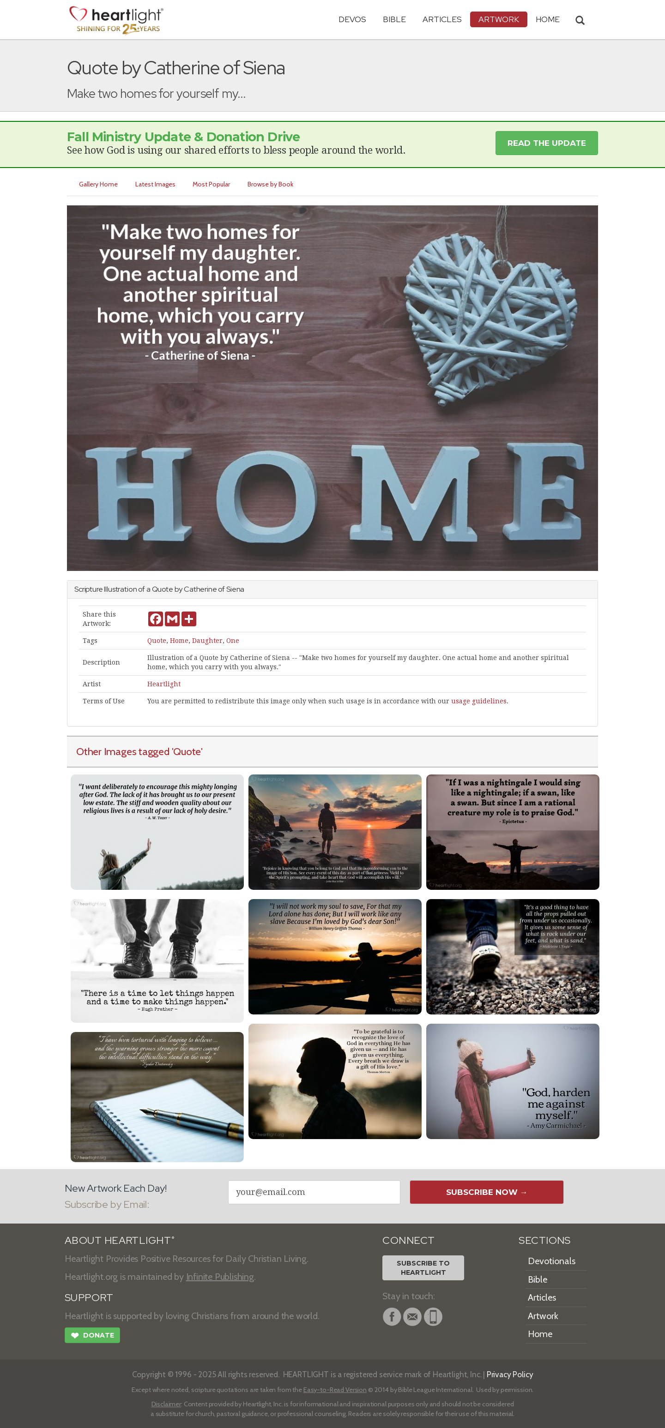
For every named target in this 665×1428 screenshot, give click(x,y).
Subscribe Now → (487, 1192)
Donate (92, 1336)
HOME (548, 19)
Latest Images (155, 184)
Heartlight (164, 684)
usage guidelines (479, 701)
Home (179, 640)
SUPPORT (89, 1297)
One (232, 640)
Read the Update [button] (547, 143)
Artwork (498, 19)
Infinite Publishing (220, 1276)
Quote (156, 640)
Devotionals (551, 1260)
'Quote (186, 751)
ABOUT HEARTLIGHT (120, 1240)
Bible (394, 19)
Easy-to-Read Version (335, 1390)
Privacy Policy (510, 1374)
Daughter (207, 640)
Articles (442, 19)
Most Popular (211, 184)
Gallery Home (98, 184)
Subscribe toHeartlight (423, 1268)
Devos (352, 19)
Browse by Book (271, 184)
